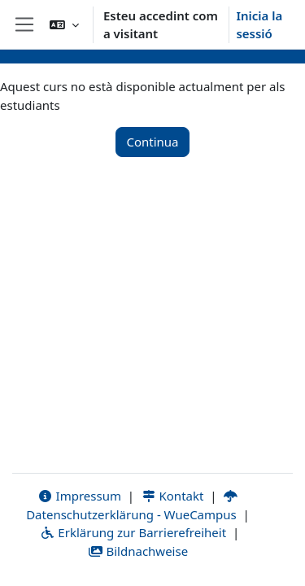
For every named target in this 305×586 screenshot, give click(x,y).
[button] (64, 24)
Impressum (79, 496)
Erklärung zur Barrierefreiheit (133, 532)
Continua (152, 141)
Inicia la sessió (259, 24)
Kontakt (172, 496)
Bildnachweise (138, 551)
